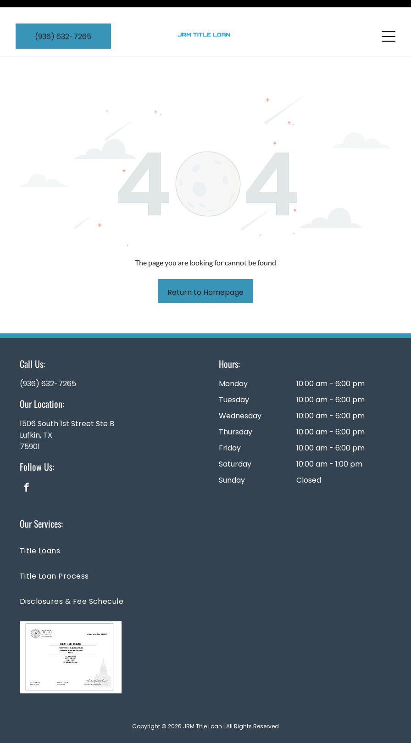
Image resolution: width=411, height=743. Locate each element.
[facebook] (26, 465)
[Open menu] (388, 20)
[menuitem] (205, 527)
